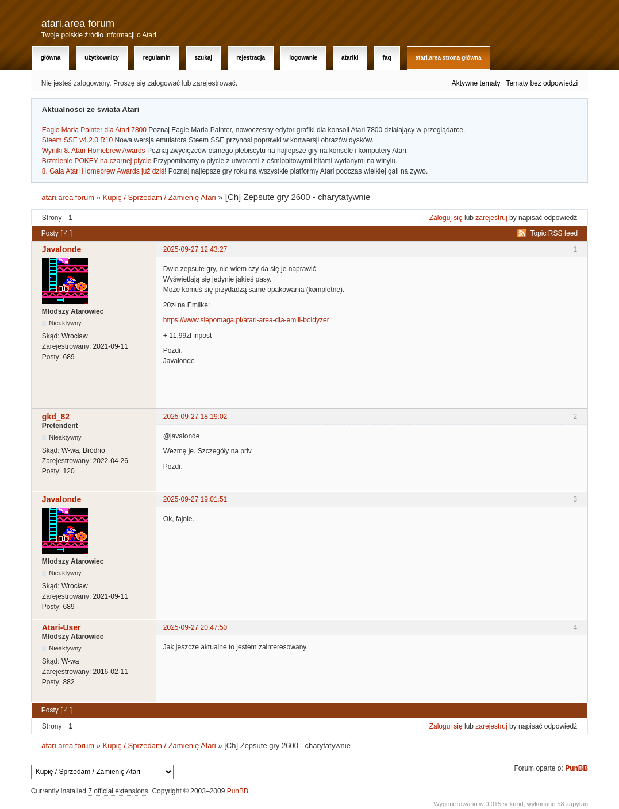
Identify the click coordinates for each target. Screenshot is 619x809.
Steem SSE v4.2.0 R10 (77, 140)
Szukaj (204, 58)
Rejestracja (250, 58)
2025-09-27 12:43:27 (195, 249)
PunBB (576, 768)
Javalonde (61, 249)
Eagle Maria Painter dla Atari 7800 (94, 130)
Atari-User (61, 627)
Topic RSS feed (554, 233)
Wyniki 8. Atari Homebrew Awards (93, 151)
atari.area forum (77, 23)
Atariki (349, 58)
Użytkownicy (101, 58)
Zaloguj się (446, 218)
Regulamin (157, 58)
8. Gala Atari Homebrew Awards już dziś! (104, 171)
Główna (50, 58)
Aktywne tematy (476, 83)
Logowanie (303, 58)
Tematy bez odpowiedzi (542, 83)
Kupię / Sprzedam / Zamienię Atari (159, 197)
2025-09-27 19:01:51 (195, 499)
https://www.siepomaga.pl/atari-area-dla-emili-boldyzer (246, 320)
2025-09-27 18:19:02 (195, 417)
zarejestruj (491, 218)
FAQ (387, 58)
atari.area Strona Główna (449, 58)
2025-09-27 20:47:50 (195, 627)
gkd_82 (56, 416)
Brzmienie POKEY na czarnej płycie (97, 161)
